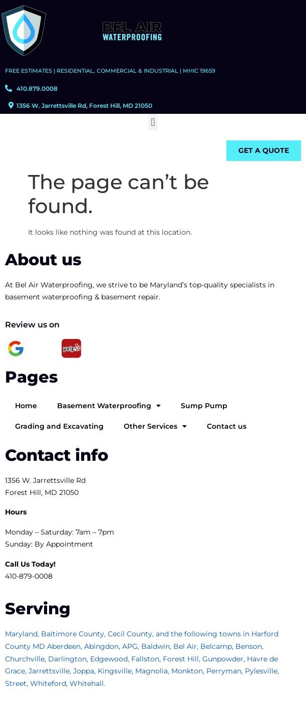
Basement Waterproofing (109, 405)
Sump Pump (204, 405)
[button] (153, 122)
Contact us (226, 426)
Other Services (155, 426)
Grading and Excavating (59, 426)
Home (26, 405)
